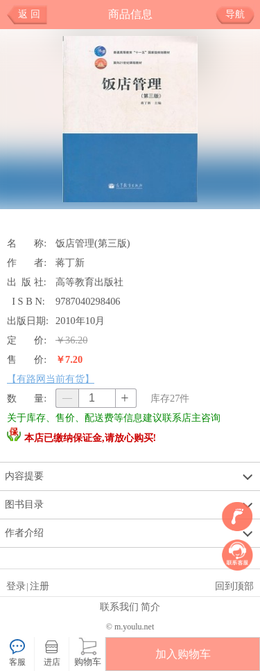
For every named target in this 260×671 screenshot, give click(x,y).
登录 (16, 585)
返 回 (29, 14)
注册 (39, 585)
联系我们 (119, 606)
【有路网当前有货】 (50, 378)
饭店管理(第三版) (92, 243)
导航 (240, 14)
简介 (150, 606)
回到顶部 (234, 585)
